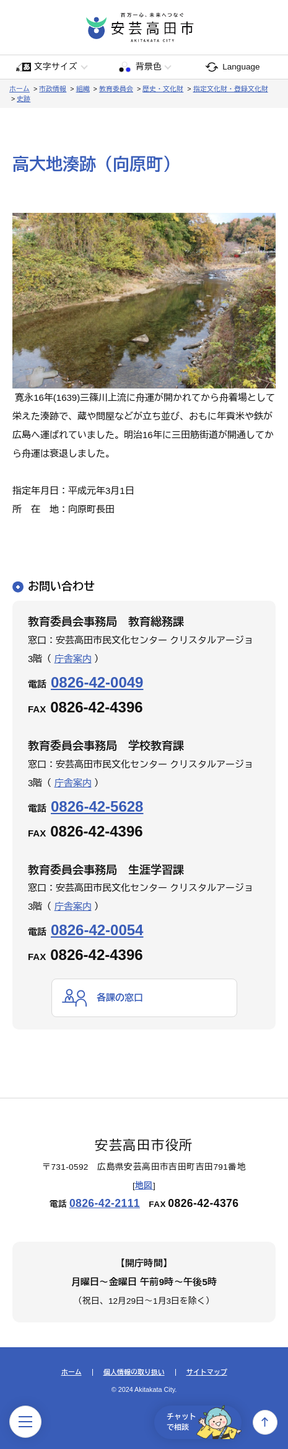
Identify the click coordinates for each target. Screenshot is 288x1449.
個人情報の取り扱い (134, 1372)
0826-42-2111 (104, 1203)
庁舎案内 (73, 658)
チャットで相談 (204, 1422)
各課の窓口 (120, 997)
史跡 (23, 98)
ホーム (19, 88)
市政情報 (52, 88)
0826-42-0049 (97, 682)
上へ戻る (265, 1422)
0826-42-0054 (97, 930)
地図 (144, 1185)
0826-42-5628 (97, 806)
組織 (83, 88)
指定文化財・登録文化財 (230, 88)
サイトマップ (206, 1372)
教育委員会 (116, 88)
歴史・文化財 (162, 88)
